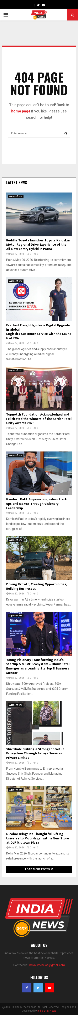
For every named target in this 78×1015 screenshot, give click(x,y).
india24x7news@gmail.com (47, 965)
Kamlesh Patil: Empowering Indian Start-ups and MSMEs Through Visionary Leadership (37, 504)
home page (20, 111)
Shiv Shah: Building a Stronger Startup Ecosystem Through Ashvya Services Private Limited (35, 753)
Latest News (16, 182)
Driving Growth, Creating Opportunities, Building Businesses (36, 586)
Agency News (15, 196)
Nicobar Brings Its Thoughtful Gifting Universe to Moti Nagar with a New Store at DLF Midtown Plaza (37, 838)
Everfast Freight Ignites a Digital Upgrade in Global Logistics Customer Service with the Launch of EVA (38, 332)
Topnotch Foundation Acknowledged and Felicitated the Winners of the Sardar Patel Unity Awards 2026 (39, 419)
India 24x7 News (46, 1010)
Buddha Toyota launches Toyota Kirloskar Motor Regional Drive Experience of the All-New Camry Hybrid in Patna (38, 245)
